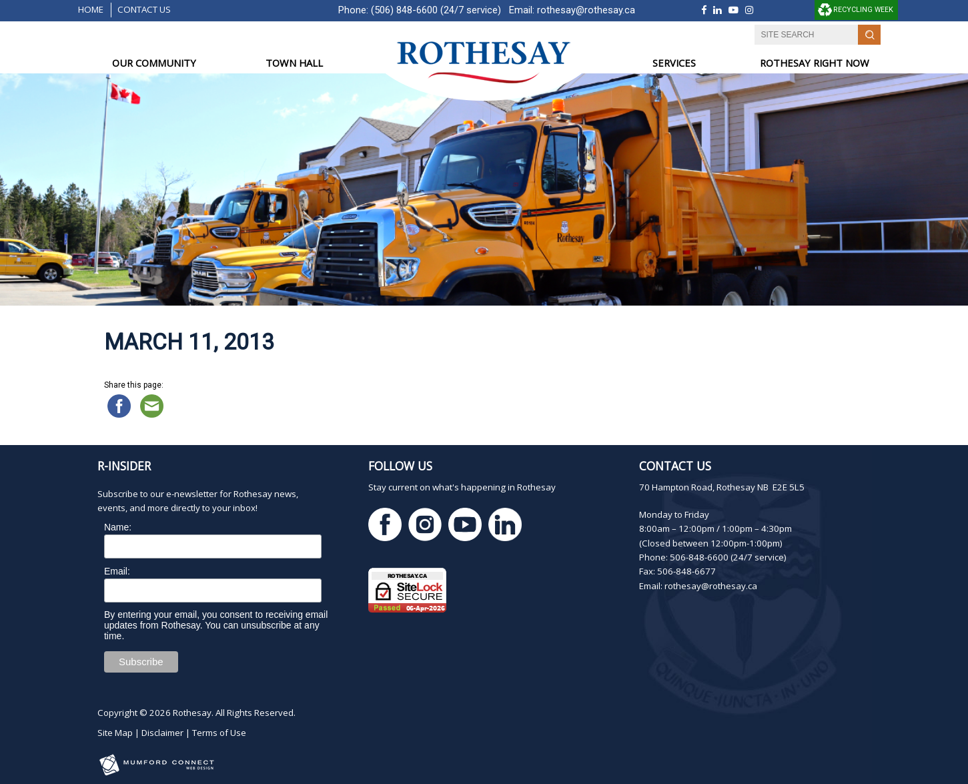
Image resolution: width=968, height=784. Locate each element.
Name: (117, 527)
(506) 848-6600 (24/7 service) (436, 10)
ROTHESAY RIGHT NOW (814, 62)
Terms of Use (219, 733)
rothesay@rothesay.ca (586, 10)
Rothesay (192, 713)
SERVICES (674, 62)
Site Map (115, 733)
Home (90, 9)
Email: (117, 571)
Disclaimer (162, 733)
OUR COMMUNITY (154, 62)
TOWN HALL (294, 62)
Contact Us (144, 9)
